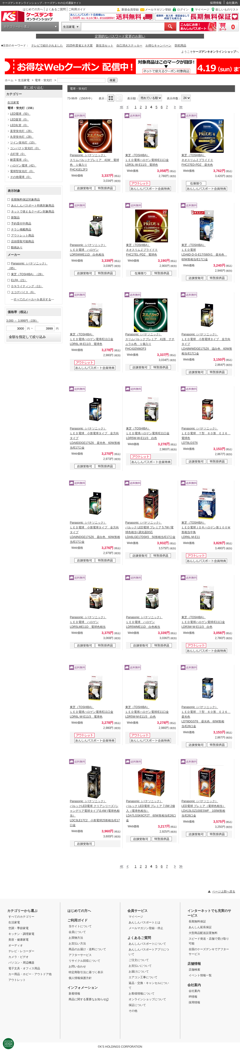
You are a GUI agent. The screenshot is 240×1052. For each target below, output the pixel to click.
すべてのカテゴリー (21, 916)
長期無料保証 (197, 921)
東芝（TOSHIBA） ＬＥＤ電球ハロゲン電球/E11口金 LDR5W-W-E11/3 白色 (147, 433)
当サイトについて (80, 926)
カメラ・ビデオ (18, 957)
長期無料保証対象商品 (25, 199)
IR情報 (193, 996)
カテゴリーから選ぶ (17, 26)
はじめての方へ (33, 9)
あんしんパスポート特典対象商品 (32, 205)
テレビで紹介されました (47, 45)
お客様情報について (142, 993)
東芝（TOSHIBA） (27, 274)
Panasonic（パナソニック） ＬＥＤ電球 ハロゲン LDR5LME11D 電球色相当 (88, 622)
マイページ (202, 9)
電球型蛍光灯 (22, 171)
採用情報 (216, 3)
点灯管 (18, 154)
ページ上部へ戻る (223, 891)
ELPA (19, 280)
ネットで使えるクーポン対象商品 (32, 211)
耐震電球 (19, 159)
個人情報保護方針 (80, 978)
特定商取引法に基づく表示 (86, 972)
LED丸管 (19, 125)
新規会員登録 (130, 9)
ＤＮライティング (27, 286)
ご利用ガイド (77, 9)
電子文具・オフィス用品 (24, 968)
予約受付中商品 (21, 223)
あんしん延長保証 (200, 927)
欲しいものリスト (227, 9)
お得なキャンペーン (158, 45)
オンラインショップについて (147, 999)
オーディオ (15, 945)
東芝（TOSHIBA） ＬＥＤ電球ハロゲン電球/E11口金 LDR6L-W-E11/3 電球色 (91, 711)
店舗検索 (194, 969)
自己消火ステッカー (129, 45)
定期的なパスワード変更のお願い (120, 36)
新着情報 (74, 993)
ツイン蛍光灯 (23, 142)
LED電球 (20, 113)
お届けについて (139, 971)
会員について (77, 932)
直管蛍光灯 (21, 131)
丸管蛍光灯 (21, 136)
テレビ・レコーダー (21, 951)
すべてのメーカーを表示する (32, 299)
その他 (133, 1010)
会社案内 (232, 3)
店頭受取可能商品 (22, 241)
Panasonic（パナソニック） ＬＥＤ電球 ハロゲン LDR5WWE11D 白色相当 (88, 249)
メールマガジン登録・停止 (146, 928)
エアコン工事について (143, 977)
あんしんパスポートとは (144, 922)
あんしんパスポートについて (147, 943)
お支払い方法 (77, 943)
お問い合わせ (77, 966)
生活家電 (69, 27)
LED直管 (19, 119)
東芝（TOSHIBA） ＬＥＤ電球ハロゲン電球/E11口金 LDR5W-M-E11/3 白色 (147, 711)
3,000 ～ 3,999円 (22, 320)
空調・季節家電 (18, 928)
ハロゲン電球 (23, 165)
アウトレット (17, 980)
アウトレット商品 (22, 235)
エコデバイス (23, 292)
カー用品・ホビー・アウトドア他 (30, 974)
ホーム (9, 80)
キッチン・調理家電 (21, 934)
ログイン (183, 9)
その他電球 (21, 177)
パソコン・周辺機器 (21, 962)
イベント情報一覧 (200, 975)
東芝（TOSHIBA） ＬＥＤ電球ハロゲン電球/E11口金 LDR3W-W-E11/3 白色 (203, 622)
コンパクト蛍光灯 (25, 148)
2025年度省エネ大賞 (79, 45)
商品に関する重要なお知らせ (89, 999)
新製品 (15, 217)
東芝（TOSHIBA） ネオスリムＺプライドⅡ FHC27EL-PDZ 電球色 (142, 249)
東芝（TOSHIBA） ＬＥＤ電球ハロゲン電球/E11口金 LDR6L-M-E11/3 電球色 (91, 339)
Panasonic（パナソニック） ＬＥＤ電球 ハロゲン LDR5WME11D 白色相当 (144, 622)
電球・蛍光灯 (43, 80)
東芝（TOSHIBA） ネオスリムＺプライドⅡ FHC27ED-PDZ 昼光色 (197, 160)
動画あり (17, 247)
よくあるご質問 (56, 9)
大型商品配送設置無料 (203, 933)
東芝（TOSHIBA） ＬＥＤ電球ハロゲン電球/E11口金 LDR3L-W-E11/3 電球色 (147, 160)
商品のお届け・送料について (87, 949)
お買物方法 (76, 937)
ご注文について (139, 960)
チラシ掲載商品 (21, 229)
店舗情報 (194, 964)
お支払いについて (140, 965)
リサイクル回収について (84, 960)
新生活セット (104, 45)
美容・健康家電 (18, 939)
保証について (137, 1005)
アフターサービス (80, 955)
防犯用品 (180, 45)
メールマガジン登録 (158, 9)
